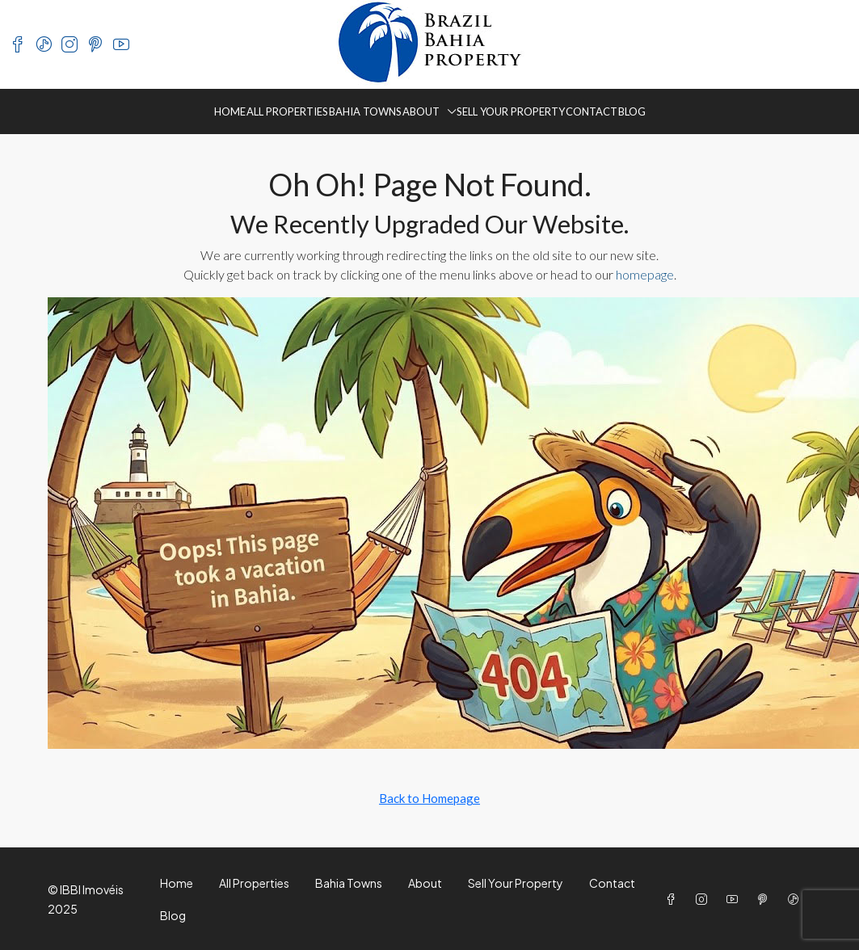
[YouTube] (735, 899)
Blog (632, 111)
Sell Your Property (511, 111)
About (421, 111)
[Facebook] (674, 899)
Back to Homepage (429, 798)
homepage (645, 274)
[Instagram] (705, 899)
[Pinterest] (766, 899)
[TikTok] (797, 899)
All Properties (287, 111)
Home (230, 111)
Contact (591, 111)
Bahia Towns (365, 111)
